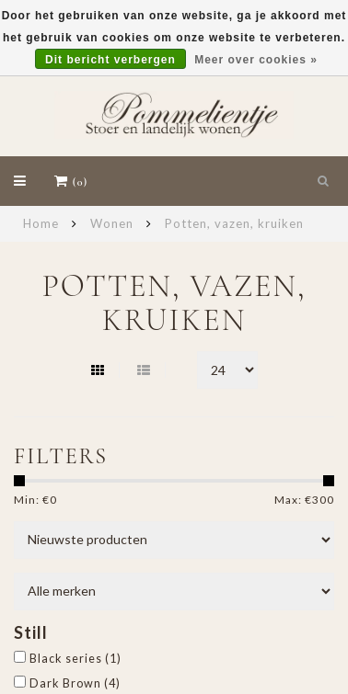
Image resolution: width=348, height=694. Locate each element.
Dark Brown (75, 683)
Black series (75, 659)
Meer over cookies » (256, 59)
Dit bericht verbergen (110, 59)
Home (41, 223)
